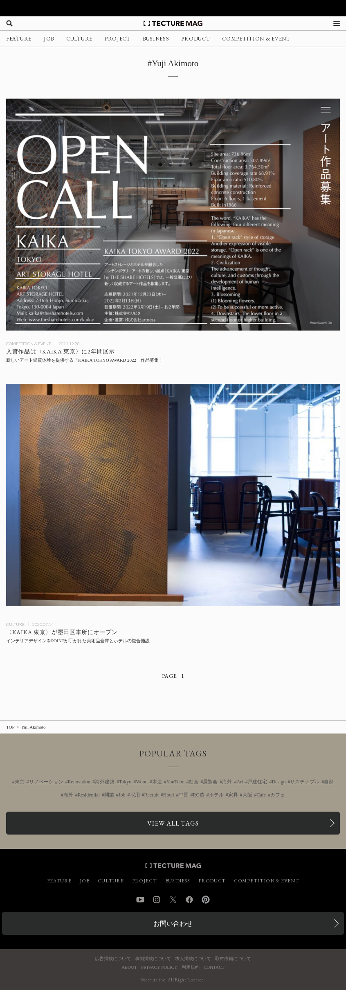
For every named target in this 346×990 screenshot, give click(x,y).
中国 (184, 794)
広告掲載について (113, 958)
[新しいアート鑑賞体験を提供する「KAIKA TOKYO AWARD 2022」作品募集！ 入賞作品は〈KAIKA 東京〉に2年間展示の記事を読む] (173, 214)
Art (239, 781)
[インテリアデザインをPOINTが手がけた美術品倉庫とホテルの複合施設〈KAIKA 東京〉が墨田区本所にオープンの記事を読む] (173, 495)
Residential (89, 794)
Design (278, 781)
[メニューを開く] (336, 23)
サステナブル (304, 781)
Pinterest (206, 900)
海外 (227, 781)
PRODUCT (195, 38)
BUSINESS (156, 38)
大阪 (247, 794)
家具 (233, 794)
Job (122, 794)
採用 (135, 794)
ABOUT (129, 967)
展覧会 (210, 781)
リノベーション (46, 781)
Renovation (79, 781)
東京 (20, 781)
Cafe (261, 794)
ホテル (216, 794)
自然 (329, 781)
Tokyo (125, 781)
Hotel (168, 794)
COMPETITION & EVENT (256, 38)
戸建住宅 (257, 781)
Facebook (189, 900)
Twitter (173, 900)
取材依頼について (233, 958)
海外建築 (105, 781)
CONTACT (214, 967)
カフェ (277, 794)
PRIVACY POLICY (159, 967)
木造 (157, 781)
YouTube (175, 781)
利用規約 (191, 967)
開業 (109, 794)
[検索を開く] (9, 23)
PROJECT (117, 38)
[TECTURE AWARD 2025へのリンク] (173, 8)
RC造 (198, 794)
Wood (141, 781)
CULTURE (79, 38)
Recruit (151, 794)
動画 (193, 781)
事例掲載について (153, 958)
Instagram (157, 900)
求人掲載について (193, 958)
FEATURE (18, 38)
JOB (49, 38)
